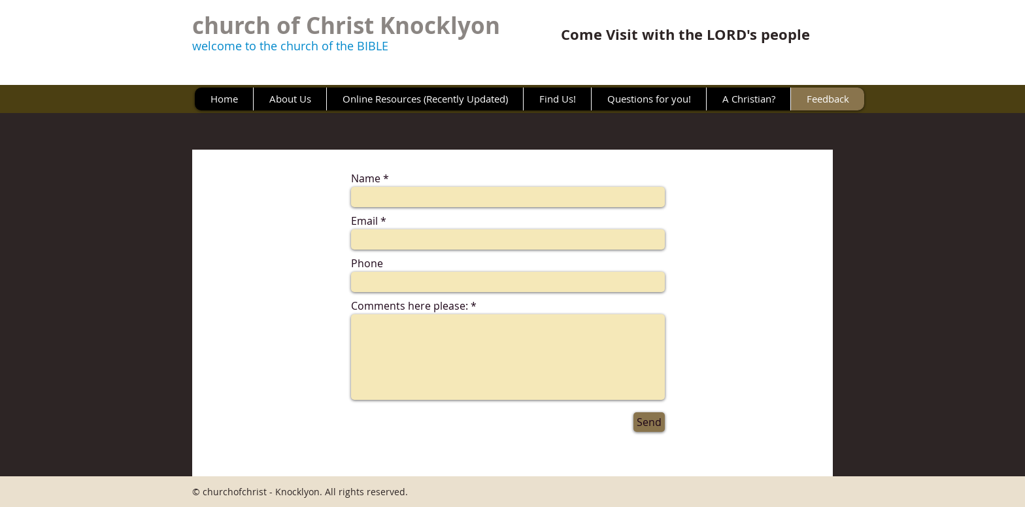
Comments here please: (409, 306)
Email (364, 221)
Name (365, 178)
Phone (367, 263)
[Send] (649, 422)
